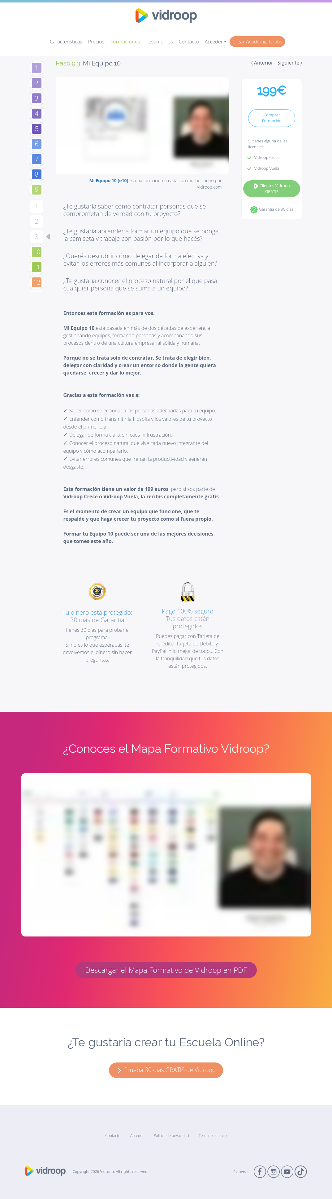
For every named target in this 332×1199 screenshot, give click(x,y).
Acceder (137, 1135)
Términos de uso (212, 1135)
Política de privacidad (171, 1135)
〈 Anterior (262, 62)
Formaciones (125, 41)
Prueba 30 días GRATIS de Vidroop (166, 1070)
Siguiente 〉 (290, 62)
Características (66, 41)
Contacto (189, 41)
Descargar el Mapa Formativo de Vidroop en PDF (166, 970)
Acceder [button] (214, 41)
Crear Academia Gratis (257, 41)
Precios (96, 41)
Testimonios (159, 41)
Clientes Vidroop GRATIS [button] (272, 188)
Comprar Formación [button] (272, 117)
